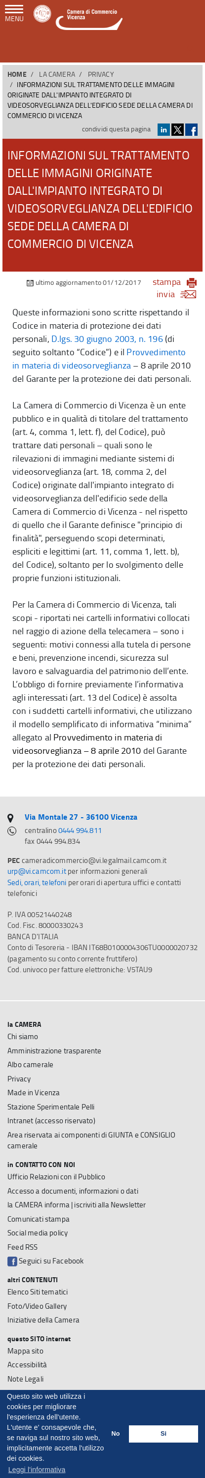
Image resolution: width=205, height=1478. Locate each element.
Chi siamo (23, 1036)
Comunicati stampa (38, 1219)
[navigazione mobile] (14, 14)
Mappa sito (25, 1351)
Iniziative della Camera (43, 1320)
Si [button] (163, 1433)
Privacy (101, 74)
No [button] (116, 1433)
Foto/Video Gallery (37, 1306)
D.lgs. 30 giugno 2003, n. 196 (107, 338)
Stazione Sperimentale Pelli (51, 1107)
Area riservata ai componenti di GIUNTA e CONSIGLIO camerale (91, 1140)
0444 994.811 (80, 830)
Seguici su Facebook (45, 1261)
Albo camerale (30, 1064)
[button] (190, 49)
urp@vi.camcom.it (36, 871)
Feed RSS (22, 1247)
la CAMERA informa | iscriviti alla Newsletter (76, 1205)
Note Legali (25, 1379)
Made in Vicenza (33, 1092)
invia (180, 294)
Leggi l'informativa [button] (37, 1470)
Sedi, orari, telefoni (37, 882)
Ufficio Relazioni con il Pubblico (56, 1176)
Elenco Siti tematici (37, 1292)
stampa (167, 281)
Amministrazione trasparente (54, 1051)
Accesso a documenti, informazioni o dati (72, 1191)
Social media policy (37, 1233)
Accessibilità (27, 1364)
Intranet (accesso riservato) (51, 1120)
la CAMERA (57, 74)
